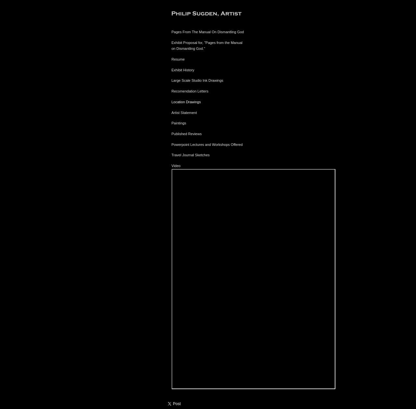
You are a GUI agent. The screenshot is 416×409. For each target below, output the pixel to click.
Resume (178, 59)
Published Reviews (187, 134)
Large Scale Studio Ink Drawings (198, 80)
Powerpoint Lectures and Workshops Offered (207, 145)
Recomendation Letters (190, 91)
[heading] (188, 14)
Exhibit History (183, 70)
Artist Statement (184, 113)
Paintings (179, 123)
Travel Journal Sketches (191, 155)
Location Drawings (186, 102)
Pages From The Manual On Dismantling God (208, 32)
